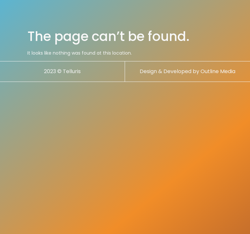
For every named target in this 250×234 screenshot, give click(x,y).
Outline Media (218, 71)
